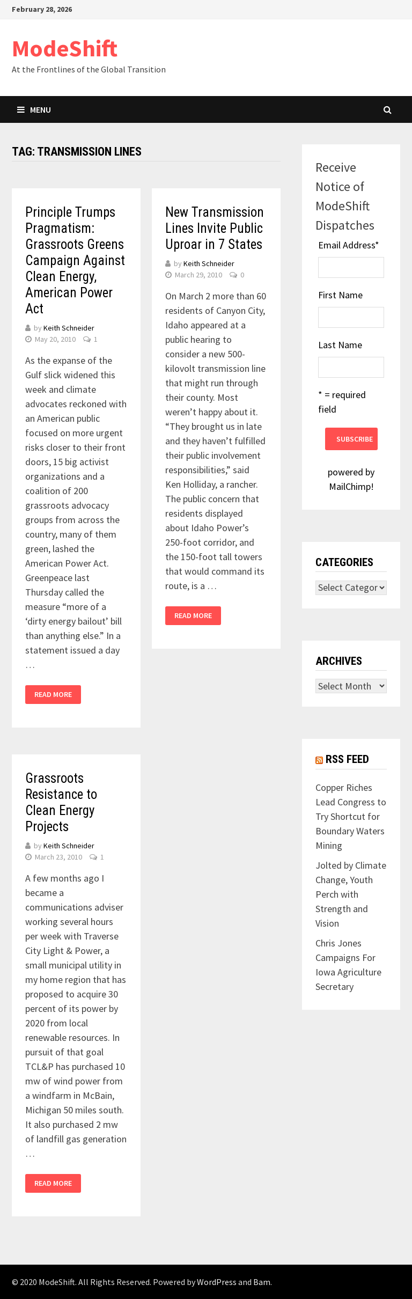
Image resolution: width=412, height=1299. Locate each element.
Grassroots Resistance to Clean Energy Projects (61, 802)
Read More (53, 694)
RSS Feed (347, 759)
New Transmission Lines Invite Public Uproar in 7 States (214, 228)
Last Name (340, 345)
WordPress (217, 1281)
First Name (340, 295)
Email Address (348, 245)
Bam (261, 1281)
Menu (34, 109)
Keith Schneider (68, 328)
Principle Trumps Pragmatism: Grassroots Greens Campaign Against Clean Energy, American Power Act (75, 260)
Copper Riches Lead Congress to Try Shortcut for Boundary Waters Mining (350, 816)
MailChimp (350, 486)
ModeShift (64, 48)
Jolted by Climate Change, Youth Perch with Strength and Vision (350, 894)
